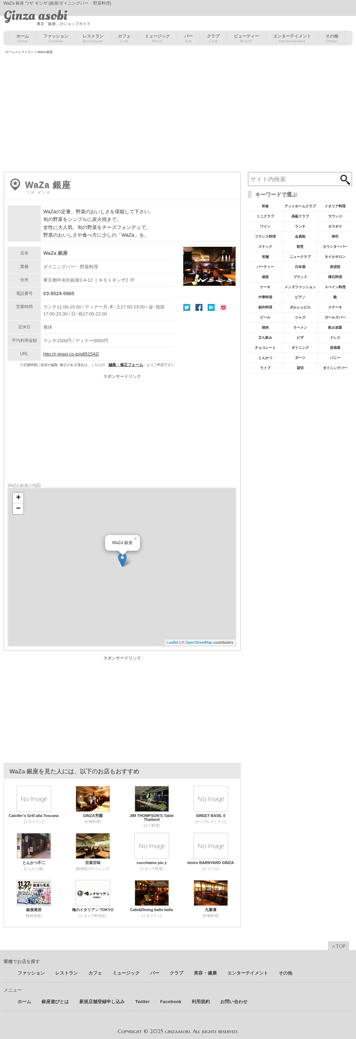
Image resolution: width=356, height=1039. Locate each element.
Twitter (186, 307)
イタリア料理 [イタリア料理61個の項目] (335, 206)
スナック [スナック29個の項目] (265, 247)
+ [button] (18, 498)
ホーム (22, 39)
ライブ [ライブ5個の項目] (265, 368)
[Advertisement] (178, 113)
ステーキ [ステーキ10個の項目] (335, 307)
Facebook (198, 307)
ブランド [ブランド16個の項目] (300, 277)
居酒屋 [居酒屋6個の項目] (335, 348)
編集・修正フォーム (126, 364)
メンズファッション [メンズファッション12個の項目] (300, 287)
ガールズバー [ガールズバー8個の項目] (335, 317)
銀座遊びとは (55, 1001)
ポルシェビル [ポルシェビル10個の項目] (300, 307)
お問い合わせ (233, 1001)
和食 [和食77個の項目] (265, 206)
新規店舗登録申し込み (102, 1001)
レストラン (93, 39)
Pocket (223, 307)
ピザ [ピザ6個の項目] (300, 337)
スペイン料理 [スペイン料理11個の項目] (335, 287)
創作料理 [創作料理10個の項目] (265, 307)
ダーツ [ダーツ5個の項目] (300, 358)
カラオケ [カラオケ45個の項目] (335, 226)
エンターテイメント (292, 39)
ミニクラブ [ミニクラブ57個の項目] (265, 216)
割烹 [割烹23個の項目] (300, 247)
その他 (331, 39)
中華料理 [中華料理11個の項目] (265, 297)
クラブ (213, 39)
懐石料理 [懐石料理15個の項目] (335, 277)
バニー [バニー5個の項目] (335, 358)
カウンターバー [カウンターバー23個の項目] (335, 247)
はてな (211, 307)
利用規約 (201, 1001)
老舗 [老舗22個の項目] (265, 257)
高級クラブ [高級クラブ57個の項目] (300, 216)
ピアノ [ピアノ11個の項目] (300, 297)
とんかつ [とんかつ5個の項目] (265, 358)
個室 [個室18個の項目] (265, 277)
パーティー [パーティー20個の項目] (265, 267)
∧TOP (339, 946)
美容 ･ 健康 (205, 973)
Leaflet (172, 642)
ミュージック (157, 39)
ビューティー (246, 39)
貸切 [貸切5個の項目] (300, 368)
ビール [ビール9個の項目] (265, 317)
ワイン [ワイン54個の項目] (265, 226)
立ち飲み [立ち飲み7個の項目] (265, 337)
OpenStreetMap (199, 642)
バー (188, 39)
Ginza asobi (35, 16)
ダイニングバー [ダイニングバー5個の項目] (335, 368)
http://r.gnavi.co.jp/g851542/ (71, 354)
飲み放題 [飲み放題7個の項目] (335, 327)
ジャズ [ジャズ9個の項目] (300, 317)
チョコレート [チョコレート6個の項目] (265, 348)
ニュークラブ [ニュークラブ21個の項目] (300, 257)
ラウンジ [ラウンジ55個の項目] (335, 216)
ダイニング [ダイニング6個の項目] (300, 348)
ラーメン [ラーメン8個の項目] (300, 327)
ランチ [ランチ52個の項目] (300, 226)
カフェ (124, 39)
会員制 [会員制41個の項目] (300, 236)
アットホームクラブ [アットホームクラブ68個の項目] (300, 206)
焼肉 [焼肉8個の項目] (265, 327)
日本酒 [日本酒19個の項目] (300, 267)
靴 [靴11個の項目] (335, 297)
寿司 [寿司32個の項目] (335, 236)
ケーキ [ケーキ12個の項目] (265, 287)
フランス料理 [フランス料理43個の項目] (265, 236)
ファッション (55, 39)
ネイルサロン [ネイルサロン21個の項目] (335, 257)
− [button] (18, 509)
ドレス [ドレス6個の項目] (335, 337)
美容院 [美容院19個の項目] (335, 267)
